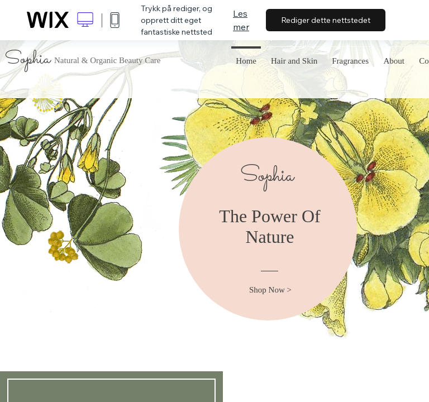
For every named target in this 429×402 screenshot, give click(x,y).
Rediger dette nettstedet (325, 20)
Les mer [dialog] (241, 20)
